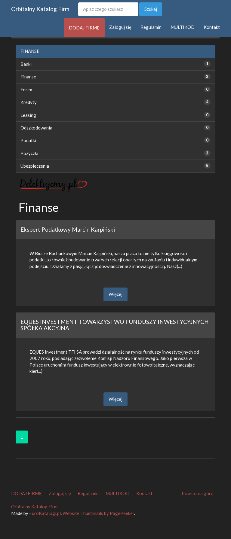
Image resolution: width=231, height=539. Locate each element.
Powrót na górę (197, 493)
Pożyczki (29, 153)
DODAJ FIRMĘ (84, 27)
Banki (26, 64)
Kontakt (212, 27)
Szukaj (150, 9)
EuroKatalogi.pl (45, 513)
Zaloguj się (120, 27)
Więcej (115, 294)
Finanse (28, 76)
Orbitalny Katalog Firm (40, 8)
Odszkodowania (36, 127)
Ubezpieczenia (34, 166)
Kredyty (28, 102)
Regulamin (151, 27)
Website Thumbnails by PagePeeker (98, 513)
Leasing (28, 115)
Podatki (28, 140)
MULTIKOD (183, 27)
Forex (26, 89)
